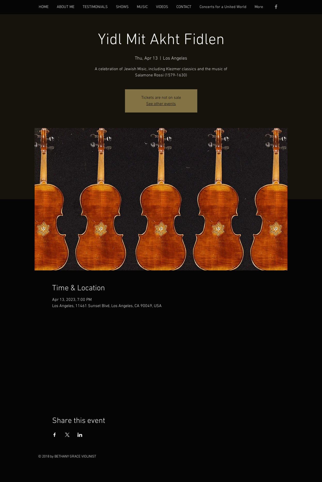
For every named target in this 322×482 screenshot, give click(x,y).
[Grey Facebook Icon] (276, 7)
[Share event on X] (67, 435)
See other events (161, 104)
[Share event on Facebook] (54, 435)
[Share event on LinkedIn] (79, 435)
